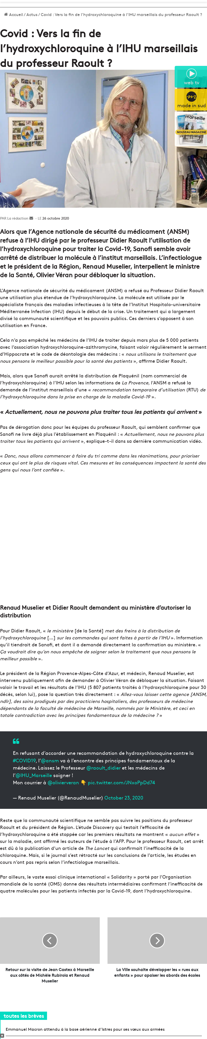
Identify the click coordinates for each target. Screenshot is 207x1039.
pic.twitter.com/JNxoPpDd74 (121, 782)
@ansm (50, 760)
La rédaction (17, 218)
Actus (31, 14)
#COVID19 (24, 760)
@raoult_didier (103, 767)
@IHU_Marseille (34, 775)
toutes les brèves (24, 1015)
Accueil (13, 14)
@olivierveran (63, 782)
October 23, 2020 (123, 797)
